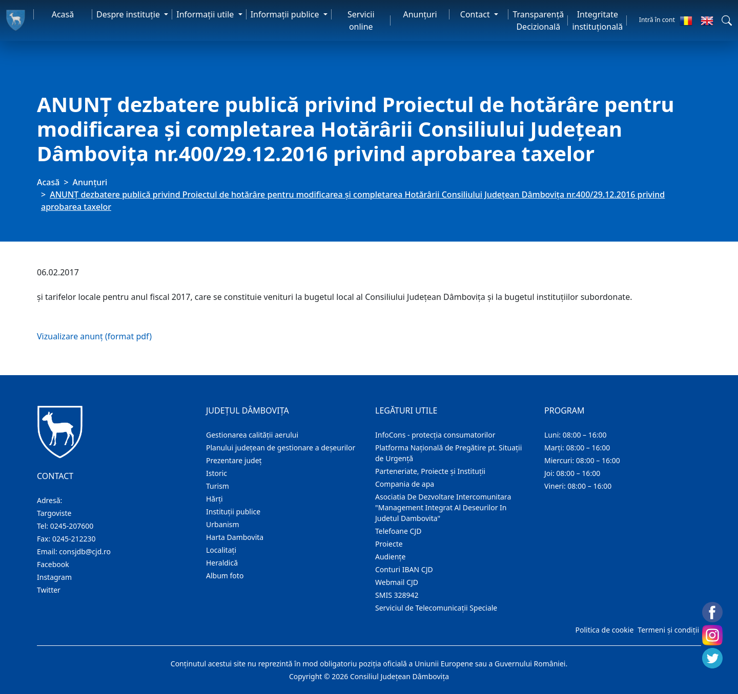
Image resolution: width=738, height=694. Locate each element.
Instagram (54, 577)
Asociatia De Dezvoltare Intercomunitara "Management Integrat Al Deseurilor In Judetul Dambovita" (443, 507)
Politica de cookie (604, 630)
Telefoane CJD (398, 531)
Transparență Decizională (538, 20)
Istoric (216, 473)
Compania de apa (404, 484)
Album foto (224, 575)
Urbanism (222, 524)
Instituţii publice (233, 511)
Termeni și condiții (668, 630)
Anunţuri (420, 14)
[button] (727, 20)
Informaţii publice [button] (286, 14)
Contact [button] (476, 14)
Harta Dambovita (234, 537)
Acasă (63, 14)
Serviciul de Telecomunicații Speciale (436, 608)
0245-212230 (74, 539)
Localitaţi (221, 550)
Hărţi (214, 499)
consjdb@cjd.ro (85, 551)
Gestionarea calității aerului (252, 435)
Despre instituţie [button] (129, 14)
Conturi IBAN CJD (404, 569)
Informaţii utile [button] (206, 14)
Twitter (48, 590)
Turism (217, 486)
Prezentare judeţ (234, 460)
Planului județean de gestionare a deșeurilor (280, 447)
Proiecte (389, 544)
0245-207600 (72, 526)
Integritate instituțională (597, 20)
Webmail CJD (396, 582)
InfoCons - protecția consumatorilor (435, 435)
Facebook (53, 564)
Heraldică (222, 563)
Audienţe (390, 556)
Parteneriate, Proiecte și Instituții (430, 471)
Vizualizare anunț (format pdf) (94, 336)
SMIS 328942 (397, 595)
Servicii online (361, 20)
